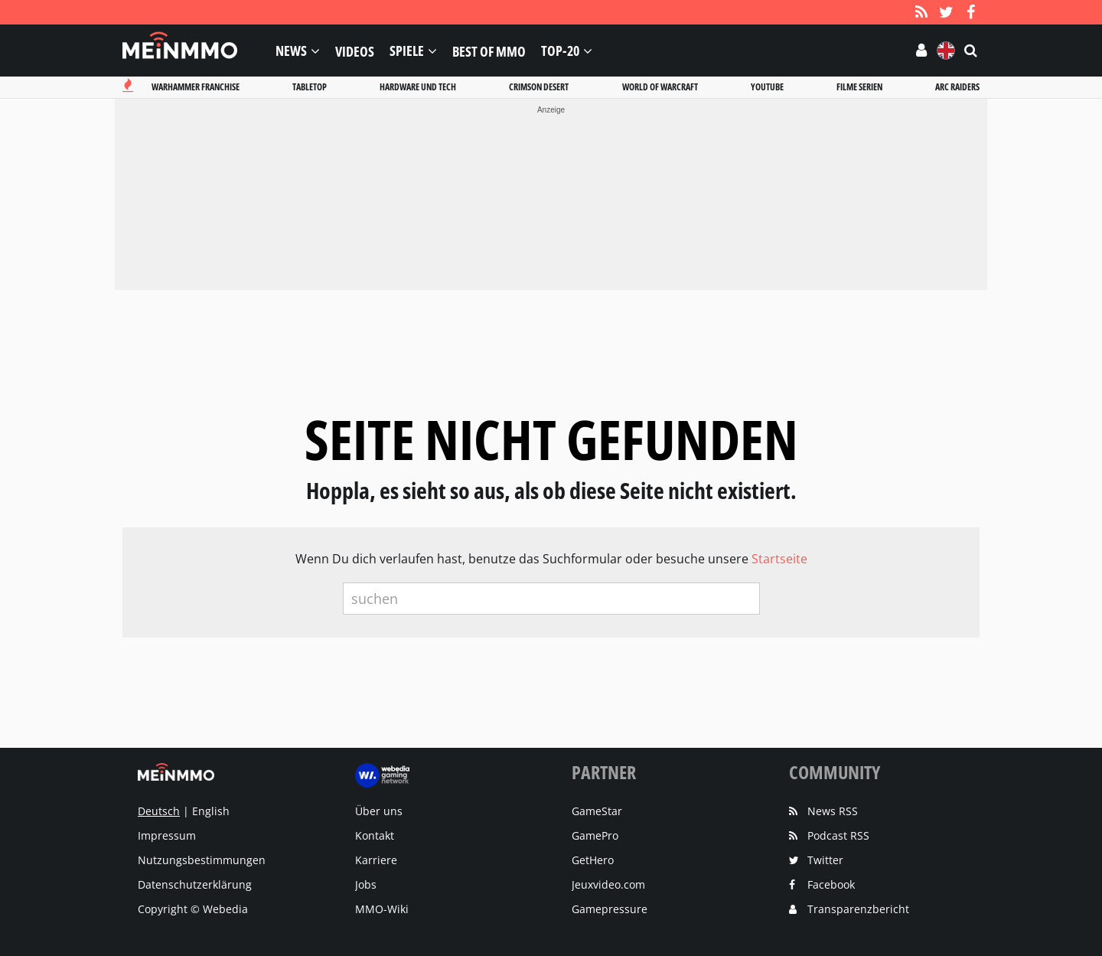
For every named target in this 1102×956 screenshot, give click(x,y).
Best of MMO (489, 50)
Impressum (167, 835)
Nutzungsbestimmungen (202, 860)
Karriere (376, 860)
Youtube (767, 86)
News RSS (832, 811)
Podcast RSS (838, 835)
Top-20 (560, 51)
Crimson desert (539, 86)
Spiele (407, 51)
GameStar (597, 811)
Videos (354, 50)
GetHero (593, 860)
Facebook (831, 884)
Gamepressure (609, 909)
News (291, 51)
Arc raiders (957, 86)
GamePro (595, 835)
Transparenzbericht (858, 909)
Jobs (366, 884)
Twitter (825, 860)
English (211, 811)
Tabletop (309, 86)
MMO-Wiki (382, 909)
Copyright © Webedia (193, 909)
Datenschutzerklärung (195, 884)
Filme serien (859, 86)
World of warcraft (660, 86)
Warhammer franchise (196, 86)
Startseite (779, 558)
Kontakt (374, 835)
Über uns (379, 811)
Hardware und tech (418, 86)
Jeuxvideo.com (608, 884)
